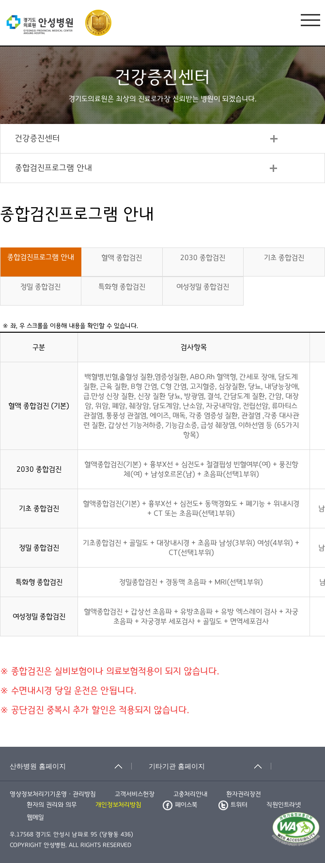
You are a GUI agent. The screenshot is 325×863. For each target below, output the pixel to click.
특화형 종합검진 (121, 287)
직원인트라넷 (283, 804)
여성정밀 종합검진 (202, 287)
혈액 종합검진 (121, 258)
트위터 (233, 804)
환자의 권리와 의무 (52, 804)
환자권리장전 (243, 794)
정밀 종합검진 (40, 287)
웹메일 (35, 817)
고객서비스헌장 (135, 794)
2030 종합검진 (202, 258)
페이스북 (180, 804)
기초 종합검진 (284, 258)
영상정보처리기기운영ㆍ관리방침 (53, 794)
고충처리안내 (190, 794)
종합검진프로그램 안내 (53, 168)
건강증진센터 (37, 138)
